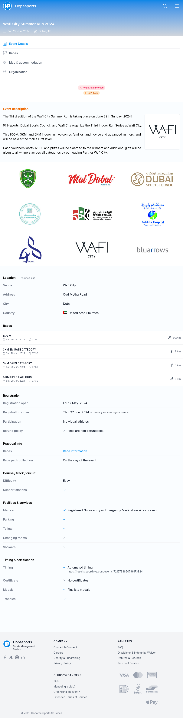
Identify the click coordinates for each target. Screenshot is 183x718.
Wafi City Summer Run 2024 (28, 24)
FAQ (120, 647)
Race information (75, 451)
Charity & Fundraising (67, 657)
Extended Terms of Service (70, 697)
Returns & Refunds (129, 657)
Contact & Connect (65, 647)
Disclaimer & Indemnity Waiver (137, 652)
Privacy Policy (62, 663)
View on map (28, 278)
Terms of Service (128, 663)
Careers (58, 652)
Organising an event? (67, 691)
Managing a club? (65, 686)
